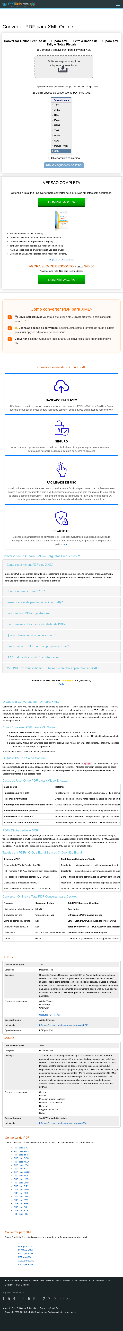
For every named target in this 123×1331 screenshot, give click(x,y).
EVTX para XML (26, 1253)
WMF (57, 135)
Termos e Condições (50, 1308)
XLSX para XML (26, 1250)
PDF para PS (20, 1207)
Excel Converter (96, 1280)
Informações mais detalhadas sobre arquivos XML (63, 1123)
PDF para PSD (21, 1214)
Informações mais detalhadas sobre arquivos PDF (63, 1025)
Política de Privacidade (27, 1308)
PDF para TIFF (21, 1155)
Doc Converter (63, 1280)
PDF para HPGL (22, 1179)
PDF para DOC (21, 1158)
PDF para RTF (21, 1210)
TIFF (56, 104)
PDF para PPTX (22, 1196)
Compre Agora (61, 202)
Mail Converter (47, 1280)
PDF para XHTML (22, 1172)
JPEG (57, 110)
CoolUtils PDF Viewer (49, 1015)
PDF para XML (25, 1246)
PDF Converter (12, 1280)
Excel (57, 120)
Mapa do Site (9, 1308)
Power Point (61, 145)
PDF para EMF (21, 1193)
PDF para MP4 (21, 1175)
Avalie (61, 684)
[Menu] (117, 4)
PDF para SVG (21, 1200)
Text (56, 130)
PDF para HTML (22, 1165)
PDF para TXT (21, 1168)
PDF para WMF (21, 1189)
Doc (56, 115)
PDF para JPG (21, 1147)
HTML (57, 125)
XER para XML (25, 1257)
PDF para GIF (20, 1186)
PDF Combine (22, 1285)
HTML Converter (79, 1280)
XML (56, 151)
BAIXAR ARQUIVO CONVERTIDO (64, 165)
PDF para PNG (21, 1151)
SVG (56, 140)
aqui (65, 544)
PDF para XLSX (21, 1162)
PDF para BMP (21, 1182)
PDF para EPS (21, 1203)
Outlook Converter (30, 1280)
